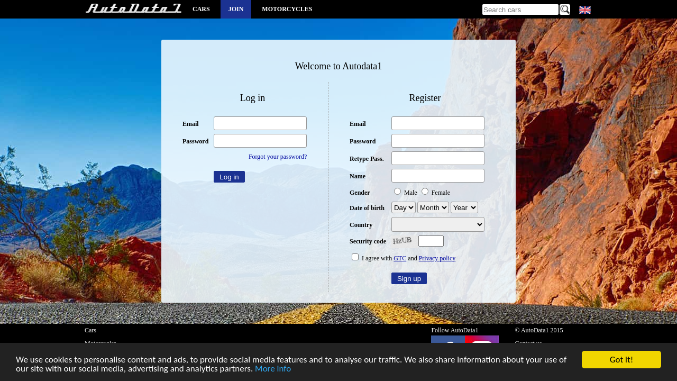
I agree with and (403, 258)
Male (406, 192)
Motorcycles (287, 9)
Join (236, 9)
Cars (201, 9)
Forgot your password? (278, 156)
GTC (400, 258)
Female (436, 192)
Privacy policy (437, 258)
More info (273, 369)
